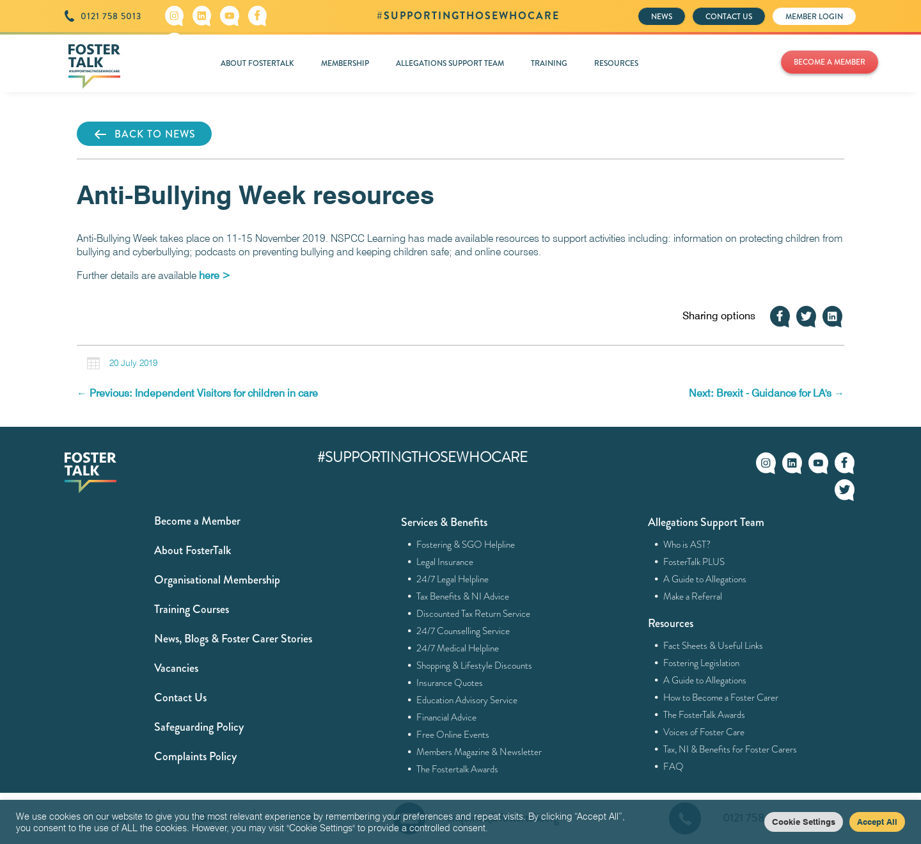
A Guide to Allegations (705, 579)
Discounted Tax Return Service (473, 614)
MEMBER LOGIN (814, 16)
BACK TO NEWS (144, 134)
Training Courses (191, 609)
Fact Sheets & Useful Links (713, 646)
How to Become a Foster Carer (721, 697)
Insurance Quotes (450, 683)
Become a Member (197, 521)
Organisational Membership (217, 579)
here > (214, 275)
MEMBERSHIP (345, 63)
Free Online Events (453, 735)
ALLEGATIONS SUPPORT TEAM (450, 63)
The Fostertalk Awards (457, 769)
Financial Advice (446, 717)
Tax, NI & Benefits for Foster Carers (730, 749)
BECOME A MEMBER (829, 62)
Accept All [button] (877, 821)
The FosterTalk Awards (704, 715)
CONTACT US (728, 16)
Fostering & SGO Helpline (466, 544)
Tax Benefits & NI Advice (463, 596)
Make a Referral (693, 596)
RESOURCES (616, 63)
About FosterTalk (192, 550)
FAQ (674, 767)
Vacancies (176, 668)
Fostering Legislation (701, 663)
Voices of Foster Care (704, 732)
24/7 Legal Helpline (453, 579)
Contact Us (180, 697)
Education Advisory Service (467, 700)
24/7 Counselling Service (463, 631)
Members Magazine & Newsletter (479, 752)
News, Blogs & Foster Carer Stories (233, 638)
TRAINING (549, 63)
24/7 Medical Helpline (458, 648)
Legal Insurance (445, 562)
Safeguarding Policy (199, 727)
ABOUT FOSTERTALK (257, 63)
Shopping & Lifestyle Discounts (474, 665)
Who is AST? (687, 544)
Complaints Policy (195, 756)
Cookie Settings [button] (803, 821)
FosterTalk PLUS (694, 562)
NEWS (661, 16)
